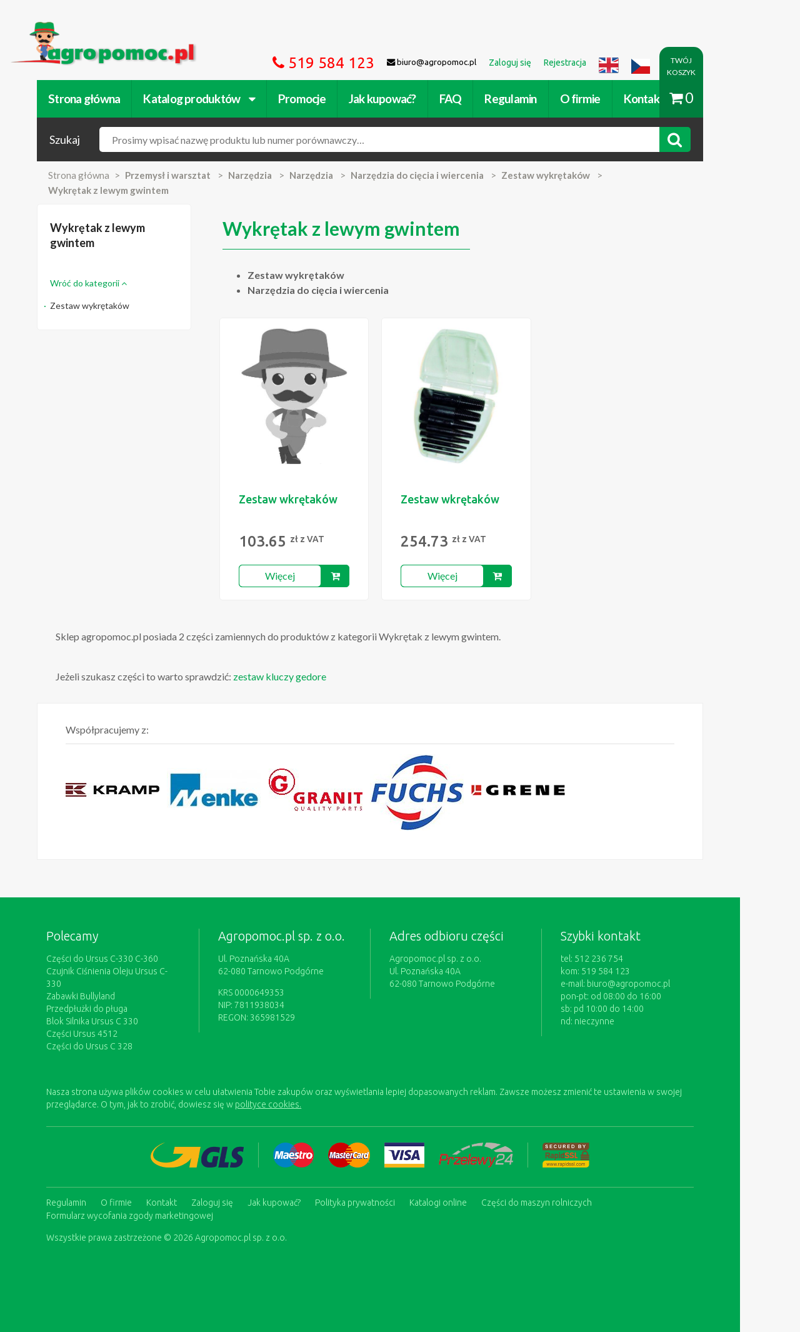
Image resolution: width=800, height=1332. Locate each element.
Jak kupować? (398, 98)
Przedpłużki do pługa (103, 996)
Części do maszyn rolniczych (553, 1189)
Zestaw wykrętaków (106, 305)
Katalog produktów (215, 98)
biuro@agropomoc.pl (665, 984)
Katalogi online (454, 1189)
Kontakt (659, 98)
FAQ (467, 98)
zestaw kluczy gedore (295, 676)
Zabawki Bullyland (96, 984)
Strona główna (100, 98)
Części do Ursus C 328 (105, 1034)
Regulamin (526, 98)
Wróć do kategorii (104, 283)
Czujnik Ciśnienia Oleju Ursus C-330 (130, 971)
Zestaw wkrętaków (311, 499)
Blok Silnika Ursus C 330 (108, 1009)
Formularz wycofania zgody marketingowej (145, 1202)
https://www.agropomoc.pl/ (87, 29)
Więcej (306, 576)
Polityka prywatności (371, 1189)
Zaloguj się (228, 1189)
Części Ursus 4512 (98, 1021)
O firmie (596, 98)
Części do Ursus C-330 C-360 (118, 959)
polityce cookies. (284, 1092)
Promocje (318, 98)
